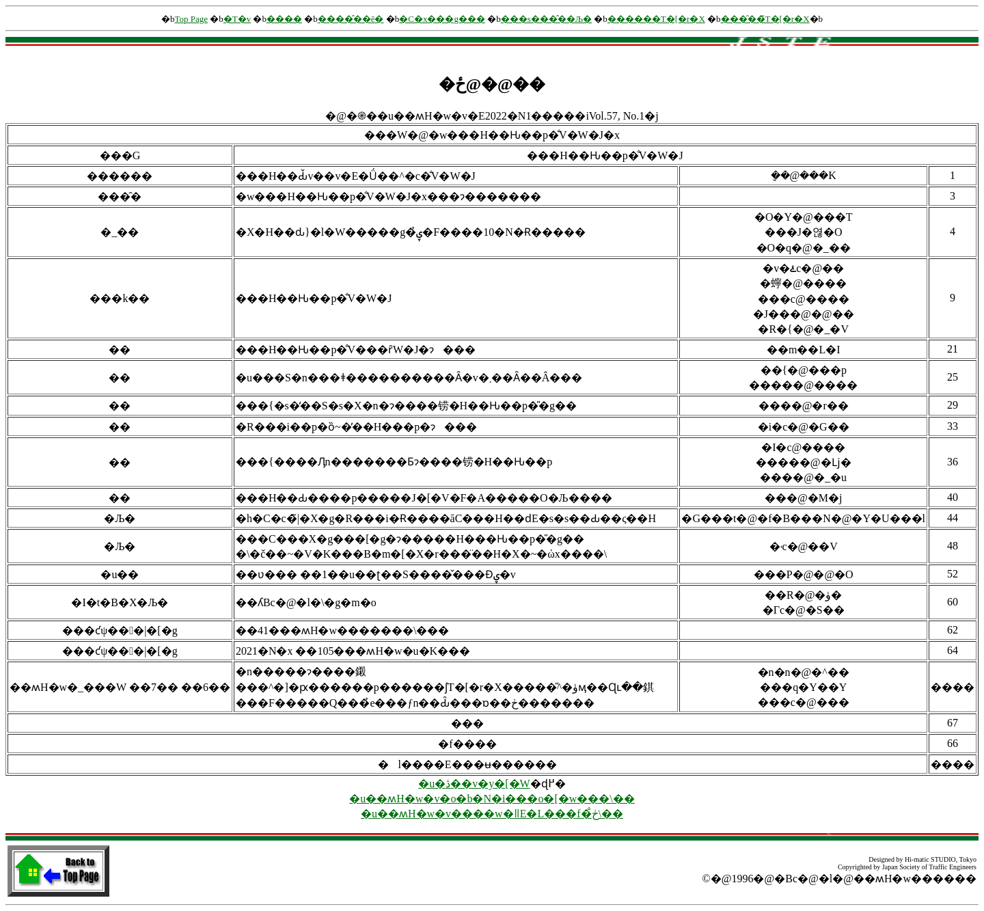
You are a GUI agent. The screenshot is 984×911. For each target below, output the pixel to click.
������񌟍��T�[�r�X (656, 19)
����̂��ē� (351, 19)
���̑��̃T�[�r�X (765, 19)
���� (284, 19)
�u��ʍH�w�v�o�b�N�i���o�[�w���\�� (491, 798)
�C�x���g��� (442, 19)
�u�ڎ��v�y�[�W (474, 783)
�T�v (237, 19)
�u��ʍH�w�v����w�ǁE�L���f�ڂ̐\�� (492, 813)
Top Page (191, 19)
